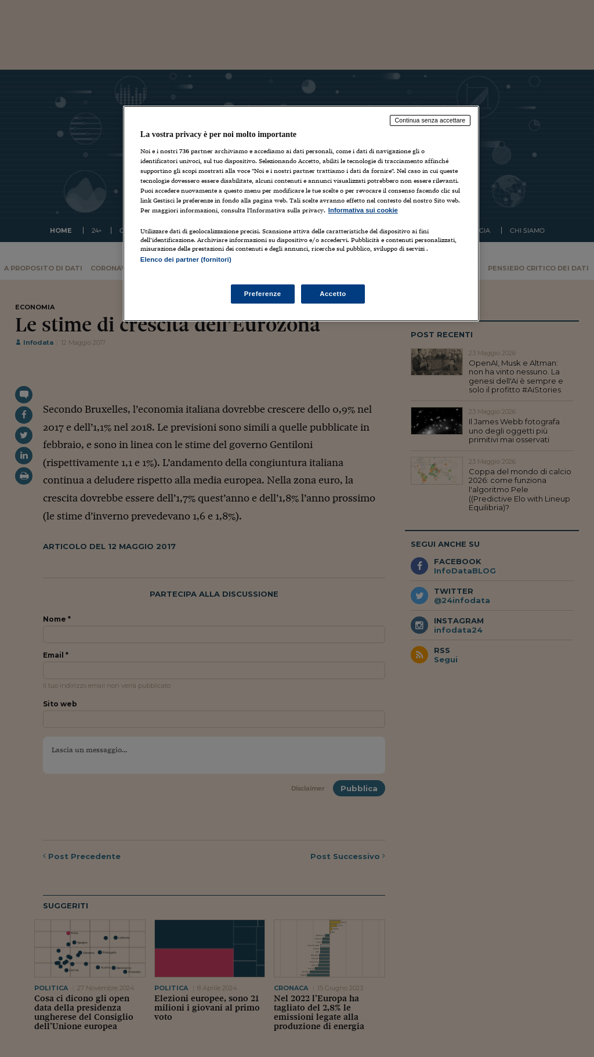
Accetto (333, 293)
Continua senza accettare (430, 120)
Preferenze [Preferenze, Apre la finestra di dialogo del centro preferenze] (262, 293)
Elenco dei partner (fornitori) (185, 259)
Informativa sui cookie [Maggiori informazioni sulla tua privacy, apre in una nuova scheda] (363, 210)
